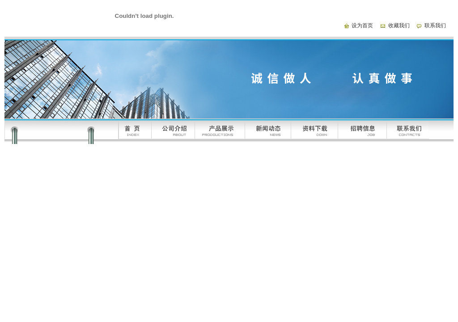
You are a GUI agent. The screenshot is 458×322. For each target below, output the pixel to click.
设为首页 (362, 25)
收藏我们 (399, 25)
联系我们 (435, 25)
